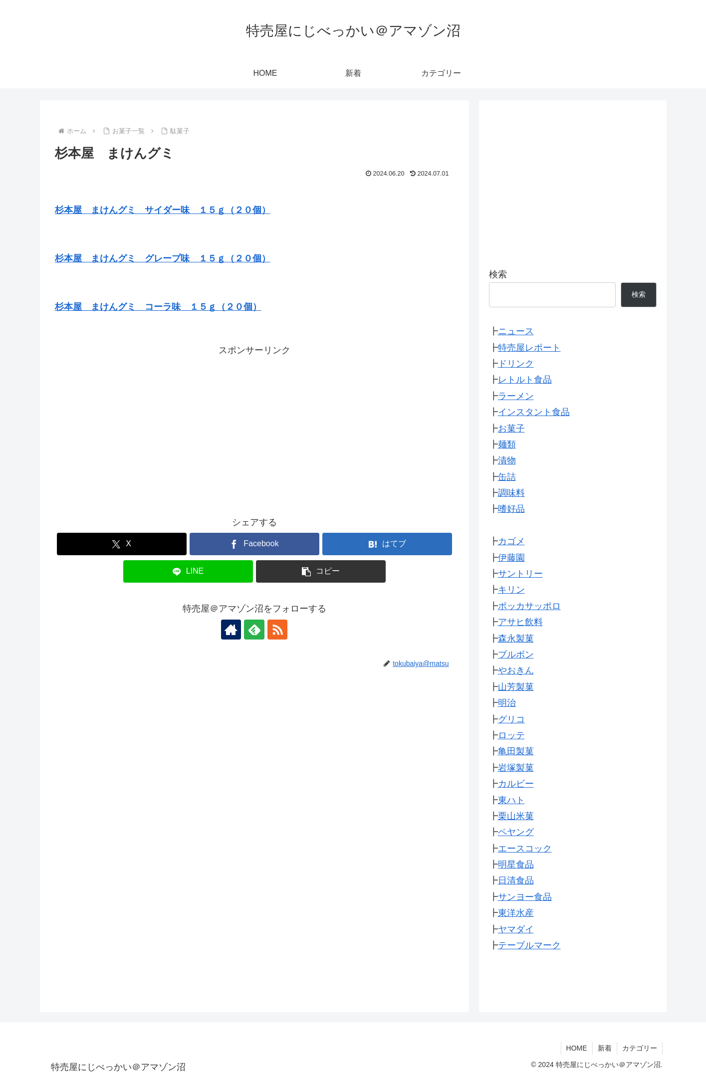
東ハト (511, 800)
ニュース (516, 331)
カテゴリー (639, 1048)
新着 (605, 1048)
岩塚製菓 (516, 768)
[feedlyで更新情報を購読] (254, 630)
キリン (511, 590)
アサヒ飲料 (520, 622)
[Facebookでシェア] (254, 544)
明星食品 (516, 864)
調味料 (511, 493)
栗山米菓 (516, 816)
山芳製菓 (516, 687)
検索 (498, 274)
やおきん (516, 670)
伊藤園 (511, 558)
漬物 (507, 460)
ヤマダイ (516, 929)
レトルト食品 (525, 380)
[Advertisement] (254, 428)
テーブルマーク (529, 945)
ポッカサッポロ (529, 606)
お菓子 (511, 428)
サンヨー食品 (525, 897)
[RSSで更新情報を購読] (277, 630)
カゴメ (511, 541)
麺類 (507, 444)
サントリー (520, 574)
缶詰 (507, 477)
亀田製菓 (516, 751)
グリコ (511, 719)
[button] (321, 571)
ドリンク (516, 364)
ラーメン (516, 396)
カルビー (516, 784)
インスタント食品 (534, 412)
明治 (507, 703)
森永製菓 (516, 639)
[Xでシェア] (122, 544)
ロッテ (511, 735)
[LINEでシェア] (188, 571)
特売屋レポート (529, 348)
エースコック (525, 849)
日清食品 (516, 880)
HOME (576, 1048)
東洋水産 (516, 913)
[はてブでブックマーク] (387, 544)
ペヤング (516, 832)
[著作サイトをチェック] (231, 630)
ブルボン (516, 654)
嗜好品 (511, 509)
